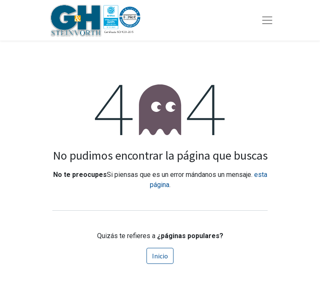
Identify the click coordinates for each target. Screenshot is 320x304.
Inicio (160, 256)
